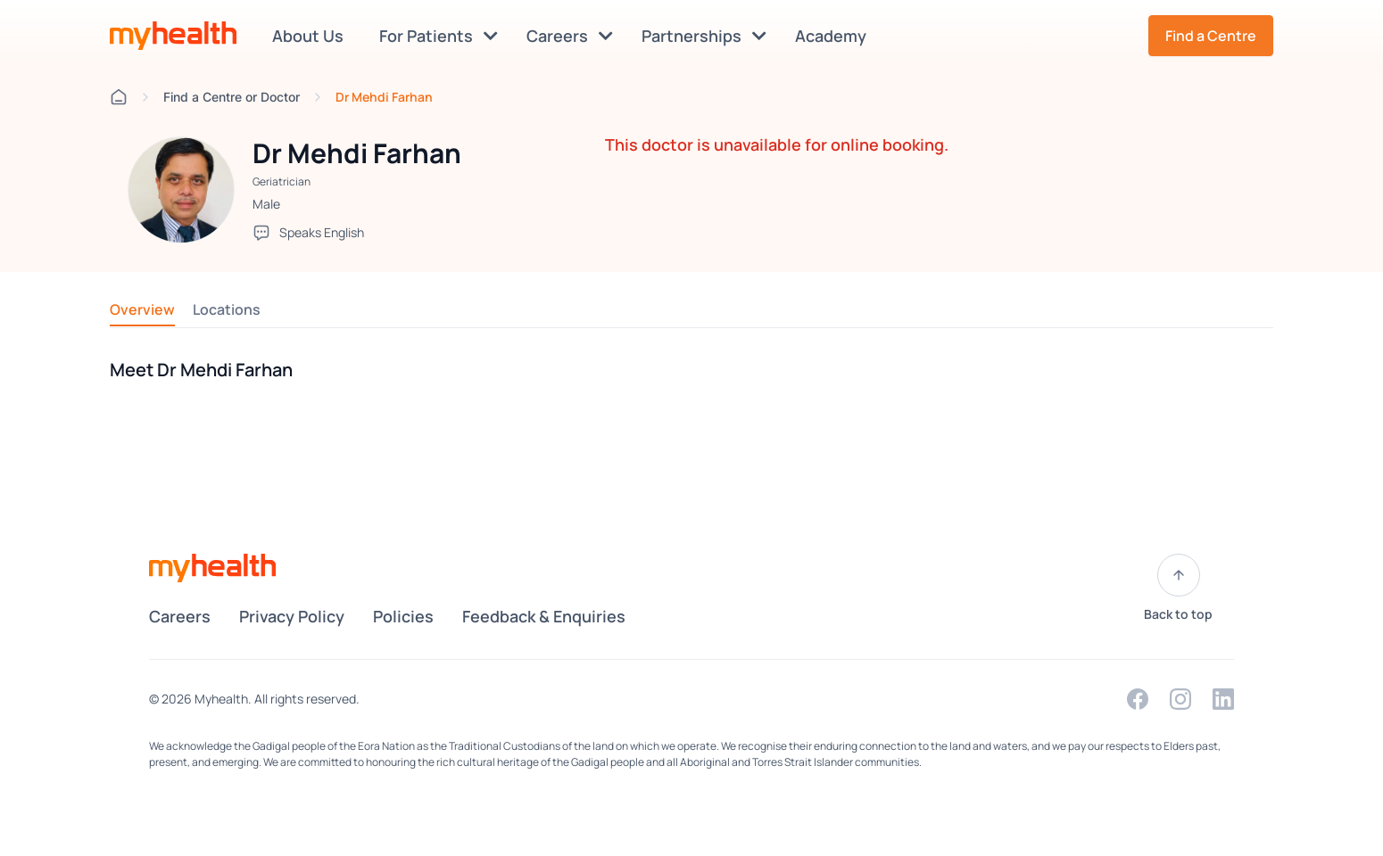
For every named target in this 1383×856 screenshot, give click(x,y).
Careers (569, 35)
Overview (142, 309)
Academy (834, 35)
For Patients (438, 35)
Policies (403, 616)
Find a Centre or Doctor (231, 96)
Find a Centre (1210, 35)
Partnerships (704, 35)
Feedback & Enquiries (543, 616)
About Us (311, 35)
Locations (227, 309)
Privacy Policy (291, 616)
